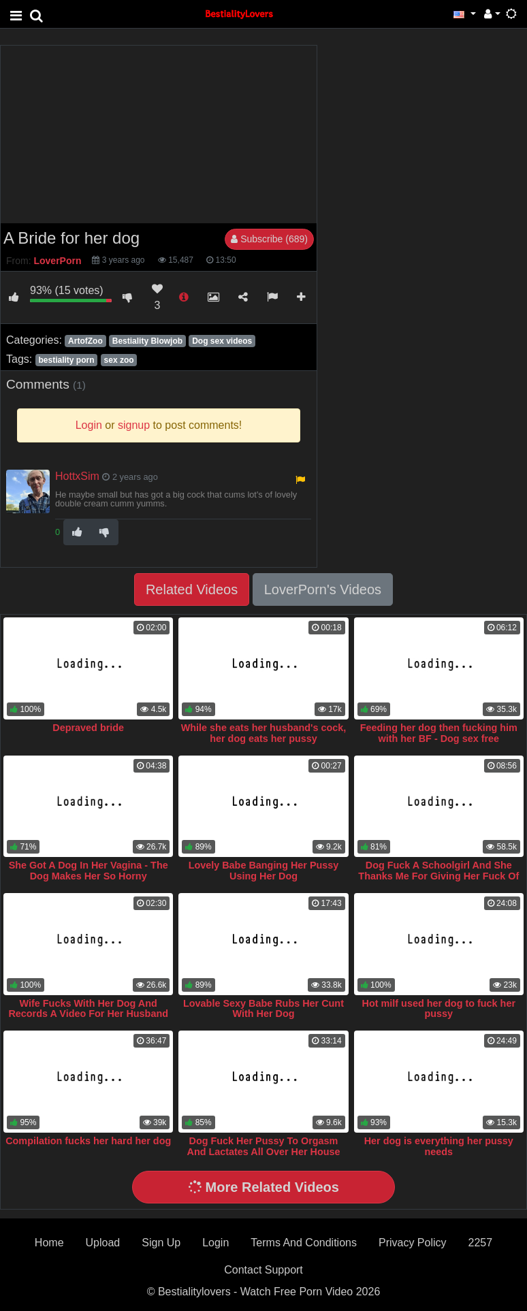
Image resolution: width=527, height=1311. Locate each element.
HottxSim (77, 476)
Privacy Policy (413, 1242)
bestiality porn (66, 360)
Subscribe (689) (269, 238)
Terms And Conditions (304, 1242)
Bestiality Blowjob (147, 341)
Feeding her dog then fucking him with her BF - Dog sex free (438, 733)
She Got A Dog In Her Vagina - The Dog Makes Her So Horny (88, 870)
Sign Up (161, 1242)
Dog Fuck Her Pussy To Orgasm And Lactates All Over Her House (263, 1146)
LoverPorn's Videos (322, 589)
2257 (480, 1242)
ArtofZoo (85, 341)
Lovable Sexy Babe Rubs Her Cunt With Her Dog (263, 1009)
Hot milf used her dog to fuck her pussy (438, 1009)
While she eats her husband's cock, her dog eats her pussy (264, 733)
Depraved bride (88, 727)
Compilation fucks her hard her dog (88, 1140)
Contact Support (263, 1270)
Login (215, 1242)
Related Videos (192, 589)
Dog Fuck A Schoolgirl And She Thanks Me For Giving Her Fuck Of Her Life (438, 876)
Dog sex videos (222, 341)
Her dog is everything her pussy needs (438, 1146)
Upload (103, 1242)
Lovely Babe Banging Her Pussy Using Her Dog (264, 870)
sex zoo (119, 360)
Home (49, 1242)
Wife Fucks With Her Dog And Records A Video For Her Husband (88, 1009)
